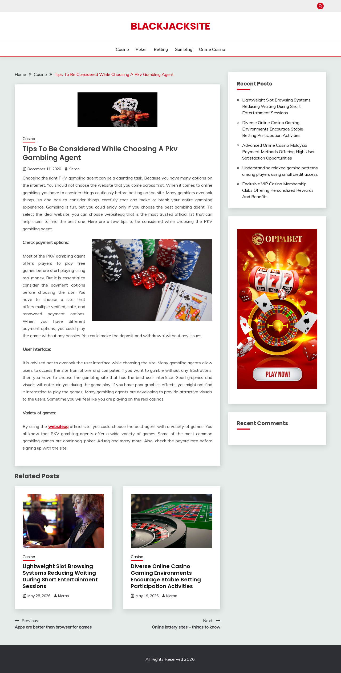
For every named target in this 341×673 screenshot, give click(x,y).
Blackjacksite (170, 26)
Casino (122, 49)
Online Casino (212, 49)
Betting (161, 49)
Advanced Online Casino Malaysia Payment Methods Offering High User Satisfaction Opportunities (278, 151)
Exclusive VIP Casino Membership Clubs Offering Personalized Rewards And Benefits (278, 190)
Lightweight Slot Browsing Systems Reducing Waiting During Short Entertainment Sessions (60, 576)
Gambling (183, 49)
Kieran (74, 168)
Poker (141, 49)
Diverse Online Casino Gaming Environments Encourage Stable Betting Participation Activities (166, 576)
